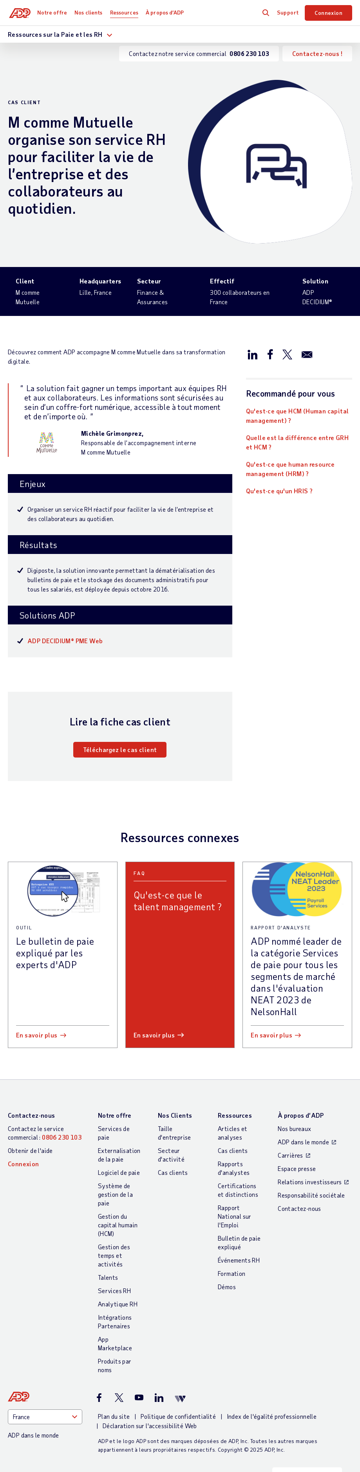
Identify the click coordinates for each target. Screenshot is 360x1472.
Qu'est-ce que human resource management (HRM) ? (290, 468)
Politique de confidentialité (178, 1416)
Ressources (126, 12)
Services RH (114, 1290)
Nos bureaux (294, 1128)
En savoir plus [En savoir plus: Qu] (154, 1035)
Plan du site (114, 1416)
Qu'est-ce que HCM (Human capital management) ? (297, 415)
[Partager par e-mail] (307, 354)
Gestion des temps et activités (114, 1255)
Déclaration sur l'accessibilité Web (150, 1425)
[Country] (45, 1416)
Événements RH (239, 1260)
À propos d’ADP (166, 12)
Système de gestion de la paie (115, 1194)
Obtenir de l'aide (30, 1150)
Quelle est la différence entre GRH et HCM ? (297, 442)
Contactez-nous (31, 1115)
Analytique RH (117, 1304)
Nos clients (90, 12)
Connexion (328, 12)
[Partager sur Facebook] (270, 354)
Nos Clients (175, 1115)
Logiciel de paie (119, 1172)
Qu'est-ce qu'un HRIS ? (279, 490)
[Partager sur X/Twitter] (287, 354)
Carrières (290, 1155)
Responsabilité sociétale (311, 1195)
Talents (108, 1277)
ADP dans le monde (303, 1141)
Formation (232, 1273)
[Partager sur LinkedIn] (252, 354)
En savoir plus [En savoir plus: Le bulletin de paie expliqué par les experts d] (37, 1035)
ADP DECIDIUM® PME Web (65, 640)
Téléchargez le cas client (120, 749)
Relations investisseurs (310, 1181)
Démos (227, 1286)
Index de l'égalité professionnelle (272, 1416)
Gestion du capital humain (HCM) (118, 1224)
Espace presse (297, 1168)
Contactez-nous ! (317, 53)
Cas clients (173, 1172)
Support (288, 12)
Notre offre (54, 12)
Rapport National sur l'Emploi (234, 1216)
